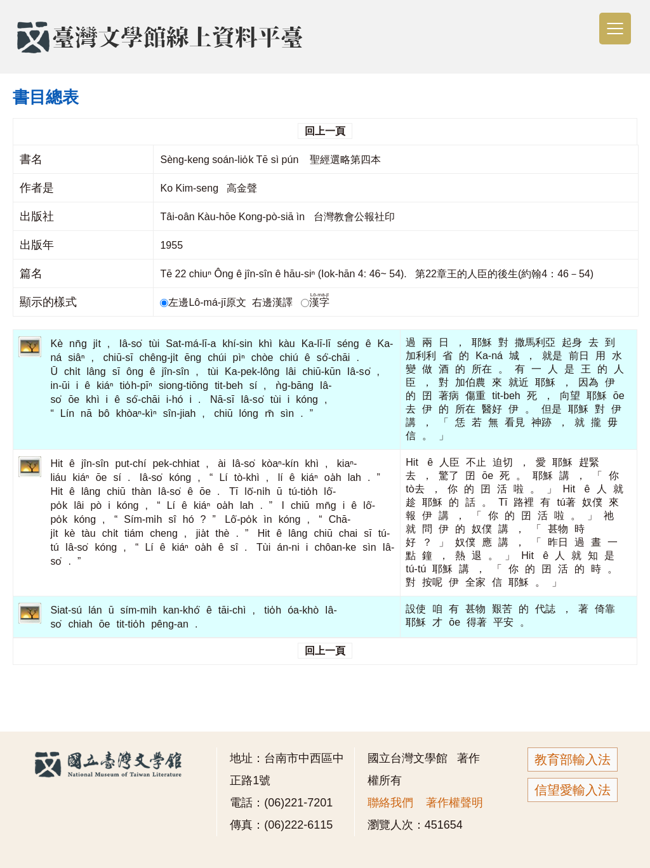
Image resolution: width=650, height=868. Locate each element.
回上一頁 (325, 131)
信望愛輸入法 (572, 790)
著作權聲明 (454, 802)
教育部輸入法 (572, 759)
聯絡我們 (390, 802)
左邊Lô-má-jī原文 (204, 302)
